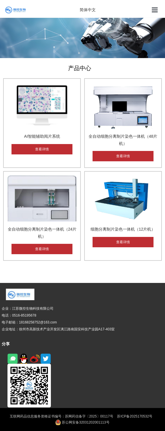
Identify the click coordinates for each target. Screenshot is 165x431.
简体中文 (88, 9)
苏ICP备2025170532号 (134, 416)
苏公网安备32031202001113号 (82, 422)
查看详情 (42, 149)
